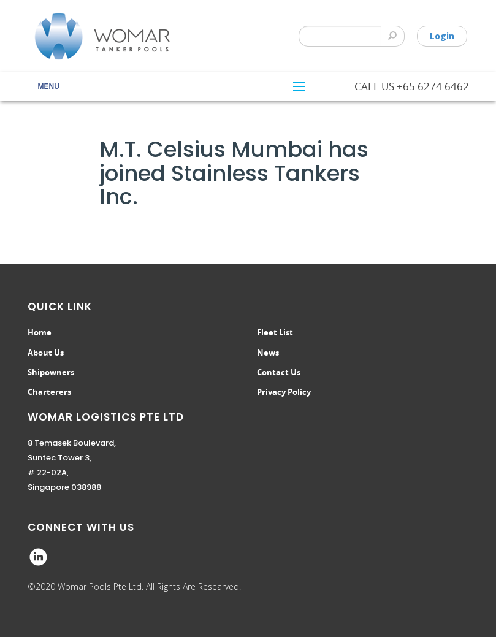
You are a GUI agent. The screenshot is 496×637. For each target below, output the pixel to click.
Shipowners (51, 372)
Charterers (49, 391)
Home (40, 332)
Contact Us (278, 372)
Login (442, 36)
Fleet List (275, 332)
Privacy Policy (284, 391)
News (268, 352)
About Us (46, 352)
